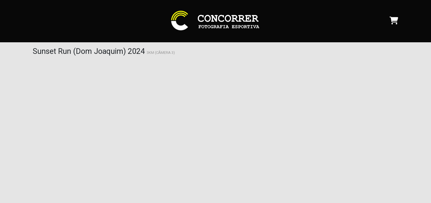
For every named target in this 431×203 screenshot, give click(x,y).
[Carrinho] (394, 22)
